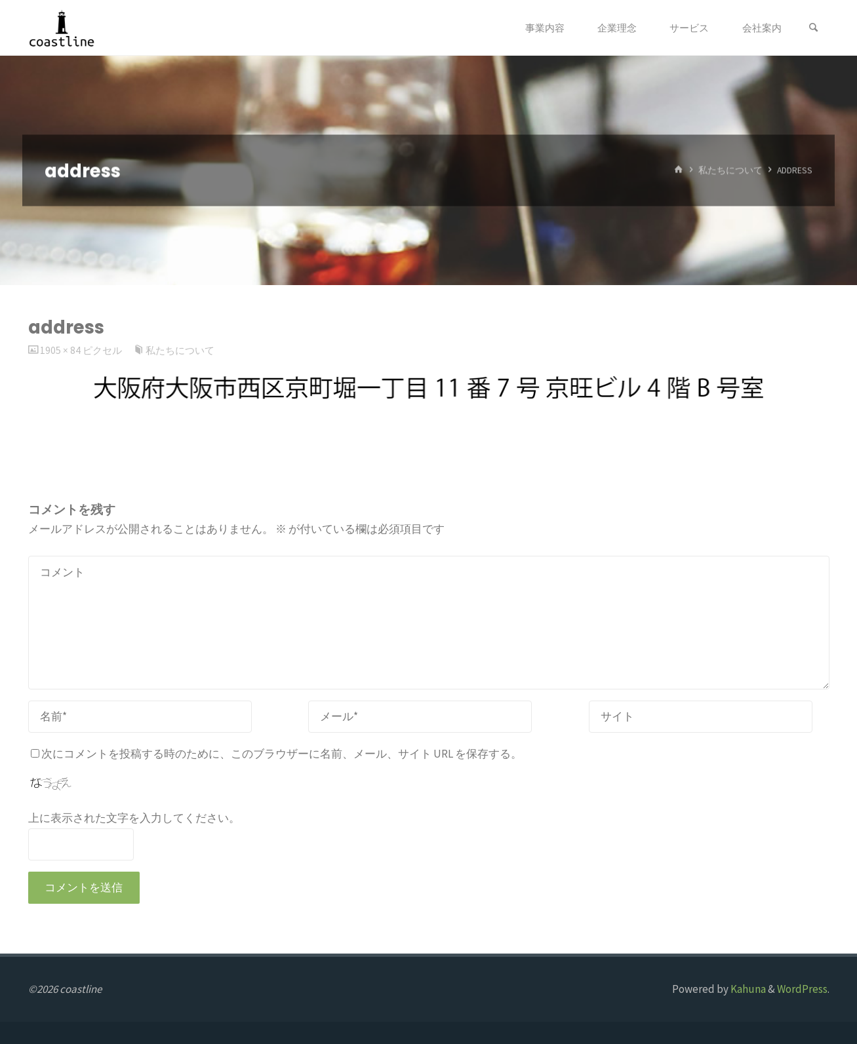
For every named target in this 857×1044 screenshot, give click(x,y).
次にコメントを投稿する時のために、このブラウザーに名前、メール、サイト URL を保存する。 (276, 753)
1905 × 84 (61, 350)
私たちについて (730, 170)
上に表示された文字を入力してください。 (134, 818)
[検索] (814, 28)
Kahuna (747, 989)
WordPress (802, 989)
